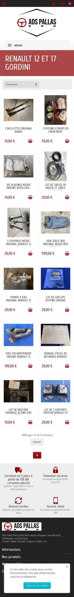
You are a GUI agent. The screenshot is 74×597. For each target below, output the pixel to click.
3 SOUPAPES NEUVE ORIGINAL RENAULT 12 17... (18, 244)
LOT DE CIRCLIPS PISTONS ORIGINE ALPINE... (55, 300)
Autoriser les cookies (37, 585)
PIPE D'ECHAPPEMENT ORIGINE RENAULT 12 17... (18, 357)
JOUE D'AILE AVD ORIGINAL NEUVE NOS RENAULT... (55, 244)
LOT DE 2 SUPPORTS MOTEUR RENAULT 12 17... (55, 413)
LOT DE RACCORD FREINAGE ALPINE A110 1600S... (18, 413)
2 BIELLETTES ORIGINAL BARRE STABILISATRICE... (18, 132)
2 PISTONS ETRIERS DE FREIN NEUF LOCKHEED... (55, 132)
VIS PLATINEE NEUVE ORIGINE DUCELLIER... (18, 186)
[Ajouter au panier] (30, 141)
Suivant (37, 442)
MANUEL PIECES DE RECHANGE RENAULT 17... (55, 357)
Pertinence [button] (12, 84)
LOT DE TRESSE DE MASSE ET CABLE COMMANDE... (55, 188)
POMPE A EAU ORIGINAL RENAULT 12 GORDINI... (18, 300)
